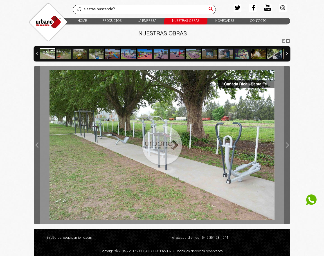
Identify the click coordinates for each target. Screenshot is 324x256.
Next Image (287, 145)
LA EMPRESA (146, 21)
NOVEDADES (224, 21)
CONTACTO (258, 21)
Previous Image (37, 145)
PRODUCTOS (112, 21)
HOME (82, 21)
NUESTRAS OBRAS (186, 21)
